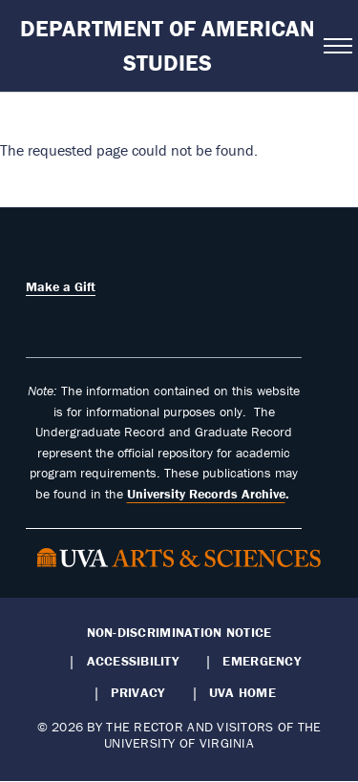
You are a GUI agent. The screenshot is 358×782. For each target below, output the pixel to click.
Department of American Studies (167, 45)
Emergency (261, 660)
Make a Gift (60, 286)
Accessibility (133, 660)
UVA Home (242, 692)
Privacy (137, 692)
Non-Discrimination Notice (179, 632)
